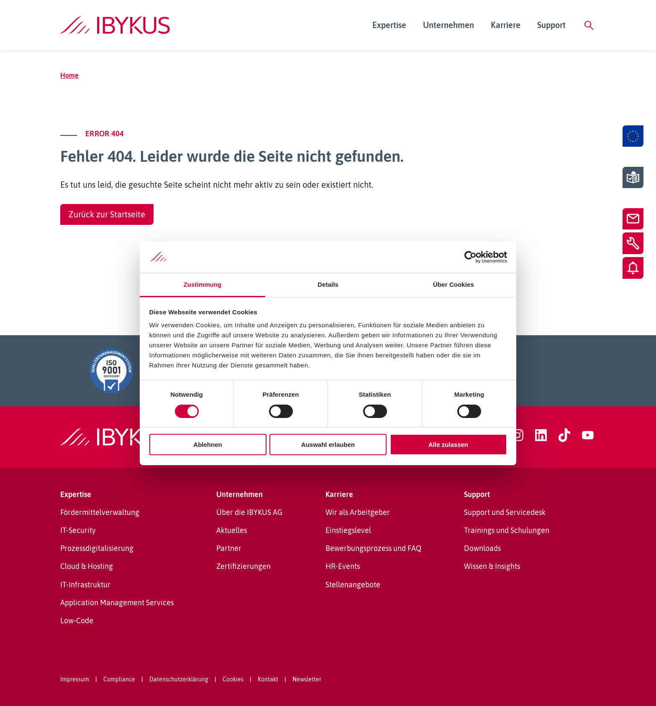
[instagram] (517, 435)
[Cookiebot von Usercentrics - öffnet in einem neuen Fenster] (470, 257)
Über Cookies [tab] (453, 284)
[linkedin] (541, 435)
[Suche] (589, 25)
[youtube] (588, 435)
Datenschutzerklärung (178, 679)
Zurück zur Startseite (107, 214)
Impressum (74, 679)
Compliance (119, 679)
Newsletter (306, 679)
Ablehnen (207, 444)
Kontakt (268, 679)
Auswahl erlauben (328, 444)
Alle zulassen (448, 444)
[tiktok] (564, 435)
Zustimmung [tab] (203, 284)
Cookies (233, 679)
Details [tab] (328, 284)
